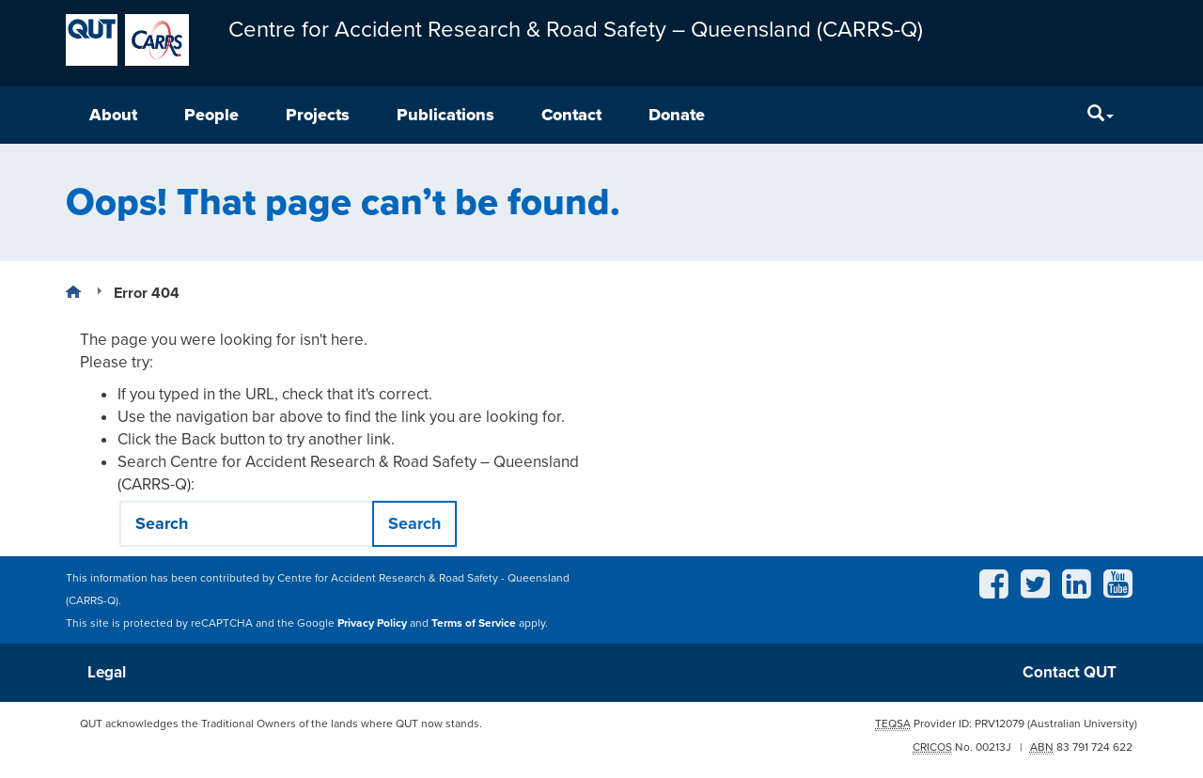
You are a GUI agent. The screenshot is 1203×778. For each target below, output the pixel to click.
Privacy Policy (372, 623)
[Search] (1100, 115)
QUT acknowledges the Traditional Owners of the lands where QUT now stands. (281, 723)
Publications (445, 114)
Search (414, 523)
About (113, 114)
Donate (676, 114)
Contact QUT (1070, 672)
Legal (106, 672)
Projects (318, 114)
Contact (571, 114)
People (211, 114)
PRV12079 (999, 723)
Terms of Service (473, 623)
